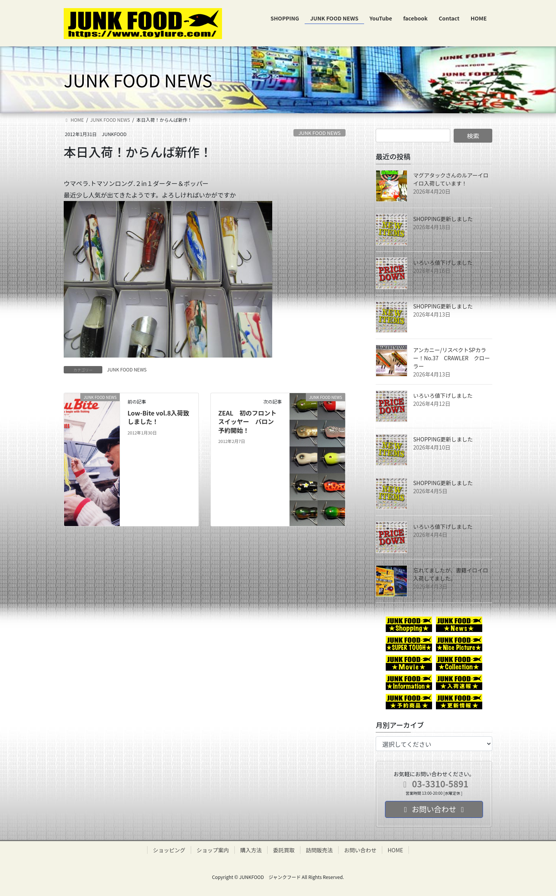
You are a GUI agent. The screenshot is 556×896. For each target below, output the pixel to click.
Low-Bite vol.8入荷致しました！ (158, 417)
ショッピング (169, 850)
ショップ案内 (213, 850)
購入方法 (251, 850)
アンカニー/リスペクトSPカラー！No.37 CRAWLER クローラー (451, 358)
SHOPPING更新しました (443, 219)
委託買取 (284, 850)
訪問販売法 (319, 850)
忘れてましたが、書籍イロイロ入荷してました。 (450, 574)
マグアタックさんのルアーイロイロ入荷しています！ (450, 179)
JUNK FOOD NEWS (319, 132)
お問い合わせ (360, 850)
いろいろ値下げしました (443, 262)
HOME (395, 850)
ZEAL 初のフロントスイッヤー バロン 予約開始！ (249, 421)
